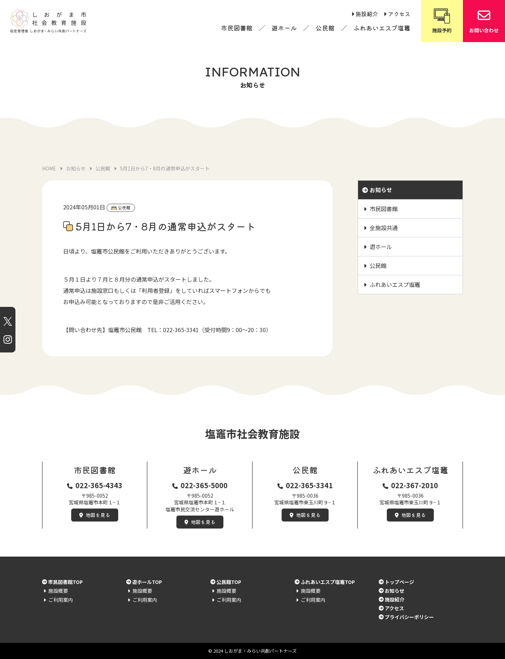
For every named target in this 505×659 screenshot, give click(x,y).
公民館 (325, 27)
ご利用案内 (60, 599)
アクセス (399, 13)
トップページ (399, 581)
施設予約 (442, 20)
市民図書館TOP (65, 581)
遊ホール (284, 27)
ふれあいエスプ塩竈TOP (328, 581)
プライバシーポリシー (409, 616)
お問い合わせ (484, 20)
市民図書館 (236, 27)
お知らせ (381, 190)
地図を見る (98, 514)
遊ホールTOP (147, 581)
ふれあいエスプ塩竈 (382, 27)
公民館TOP (228, 581)
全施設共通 (384, 227)
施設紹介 (367, 13)
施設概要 (58, 590)
